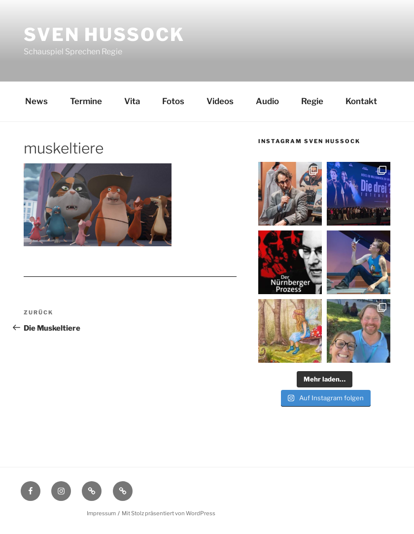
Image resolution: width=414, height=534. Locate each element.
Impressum (101, 513)
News (36, 101)
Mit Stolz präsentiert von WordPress (168, 513)
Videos (220, 101)
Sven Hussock (104, 34)
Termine (86, 101)
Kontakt (361, 101)
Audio (267, 101)
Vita (132, 101)
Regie (312, 101)
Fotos (173, 101)
